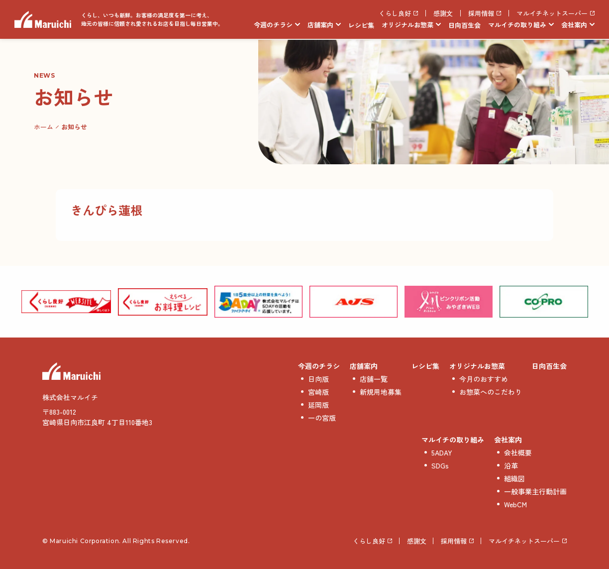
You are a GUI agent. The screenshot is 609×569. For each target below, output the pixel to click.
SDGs (440, 465)
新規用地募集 (381, 392)
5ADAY (441, 452)
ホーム (43, 126)
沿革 (511, 465)
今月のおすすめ (483, 379)
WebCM (515, 504)
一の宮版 (322, 418)
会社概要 (518, 452)
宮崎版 (318, 392)
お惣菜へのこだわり (490, 392)
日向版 (318, 379)
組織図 (514, 478)
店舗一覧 (374, 379)
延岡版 (318, 405)
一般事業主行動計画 (535, 491)
